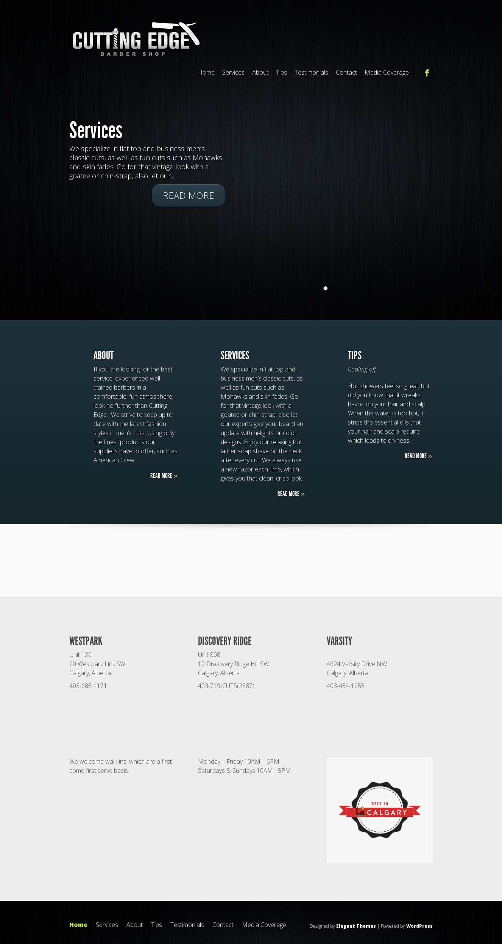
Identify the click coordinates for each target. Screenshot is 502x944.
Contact (346, 72)
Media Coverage (387, 72)
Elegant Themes (356, 926)
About (260, 72)
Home (206, 72)
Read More (188, 195)
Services (233, 72)
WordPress (419, 926)
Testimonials (311, 72)
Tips (281, 72)
